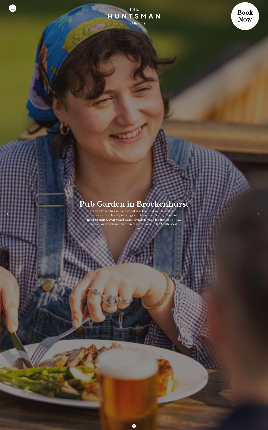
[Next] (259, 215)
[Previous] (8, 215)
